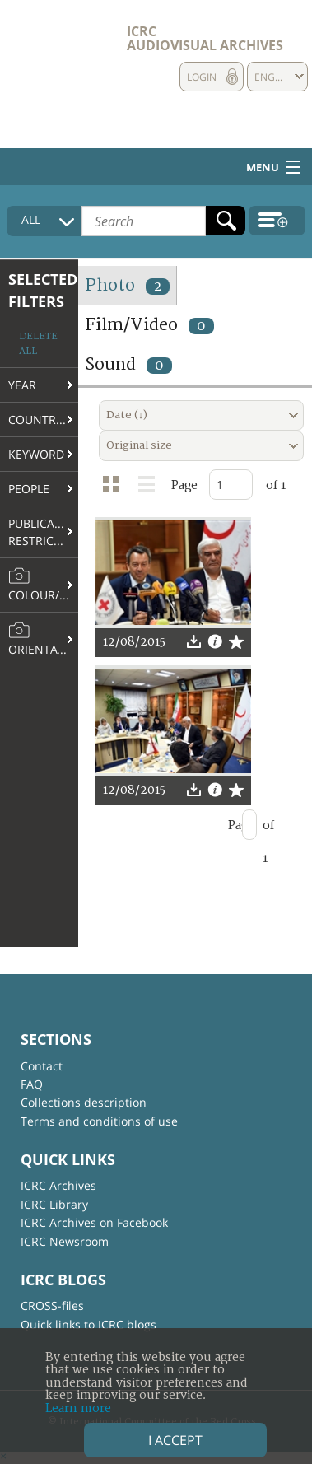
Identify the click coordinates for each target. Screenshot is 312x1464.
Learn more (78, 1408)
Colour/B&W (43, 584)
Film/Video (149, 325)
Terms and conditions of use (99, 1121)
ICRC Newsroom (65, 1241)
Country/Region (43, 419)
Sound (128, 364)
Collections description (84, 1102)
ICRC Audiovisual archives (205, 38)
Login (202, 77)
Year (22, 385)
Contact (42, 1066)
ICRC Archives (58, 1185)
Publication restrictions (43, 531)
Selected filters (42, 290)
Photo (127, 285)
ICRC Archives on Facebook (94, 1222)
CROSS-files (52, 1305)
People (28, 489)
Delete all (38, 343)
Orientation (43, 639)
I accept (175, 1440)
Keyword (36, 454)
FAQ (32, 1084)
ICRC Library (54, 1204)
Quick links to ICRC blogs (88, 1324)
